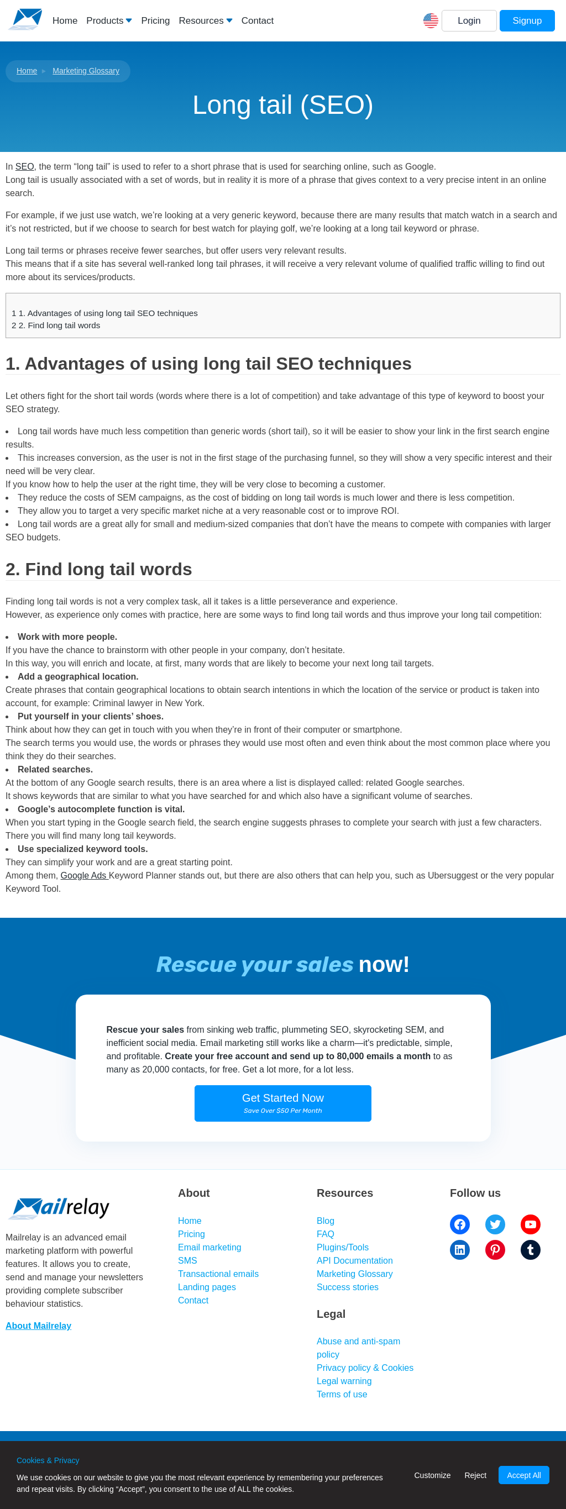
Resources (201, 20)
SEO (24, 166)
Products (104, 20)
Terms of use (342, 1394)
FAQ (325, 1234)
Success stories (348, 1287)
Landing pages (207, 1287)
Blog (325, 1221)
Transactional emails (218, 1274)
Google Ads (85, 875)
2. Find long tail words (56, 325)
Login (469, 20)
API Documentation (355, 1260)
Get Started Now (283, 1103)
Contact (258, 20)
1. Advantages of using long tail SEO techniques (105, 313)
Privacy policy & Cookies (365, 1368)
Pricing (155, 20)
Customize (432, 1475)
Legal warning (344, 1381)
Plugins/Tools (343, 1247)
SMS (187, 1260)
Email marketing (210, 1247)
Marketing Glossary (86, 70)
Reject (475, 1475)
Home (65, 20)
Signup (527, 20)
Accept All (524, 1475)
